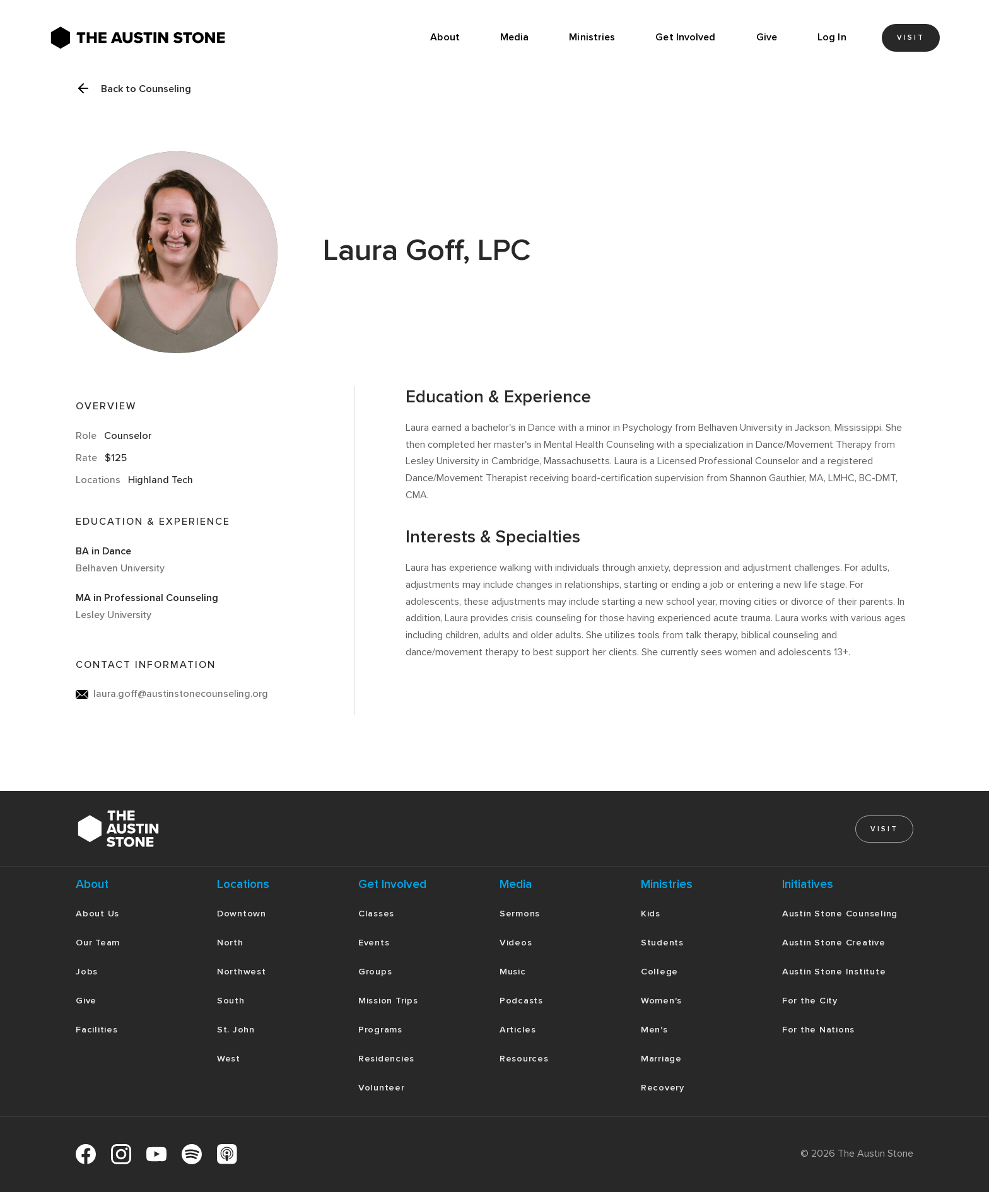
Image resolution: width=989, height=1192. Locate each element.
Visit (911, 37)
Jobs (87, 971)
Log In (831, 37)
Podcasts (521, 1000)
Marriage (661, 1058)
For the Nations (818, 1029)
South (231, 1000)
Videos (516, 942)
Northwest (241, 971)
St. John (236, 1029)
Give (766, 37)
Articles (518, 1029)
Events (374, 942)
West (228, 1058)
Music (513, 971)
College (659, 971)
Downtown (241, 913)
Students (662, 942)
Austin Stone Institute (834, 971)
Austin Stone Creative (834, 942)
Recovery (662, 1087)
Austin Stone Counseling (840, 913)
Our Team (98, 942)
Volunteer (381, 1087)
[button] (514, 38)
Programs (380, 1029)
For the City (810, 1000)
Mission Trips (388, 1000)
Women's (661, 1000)
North (230, 942)
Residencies (386, 1058)
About (445, 37)
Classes (376, 913)
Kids (650, 913)
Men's (654, 1029)
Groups (375, 971)
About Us (97, 913)
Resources (524, 1058)
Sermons (520, 913)
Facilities (97, 1029)
